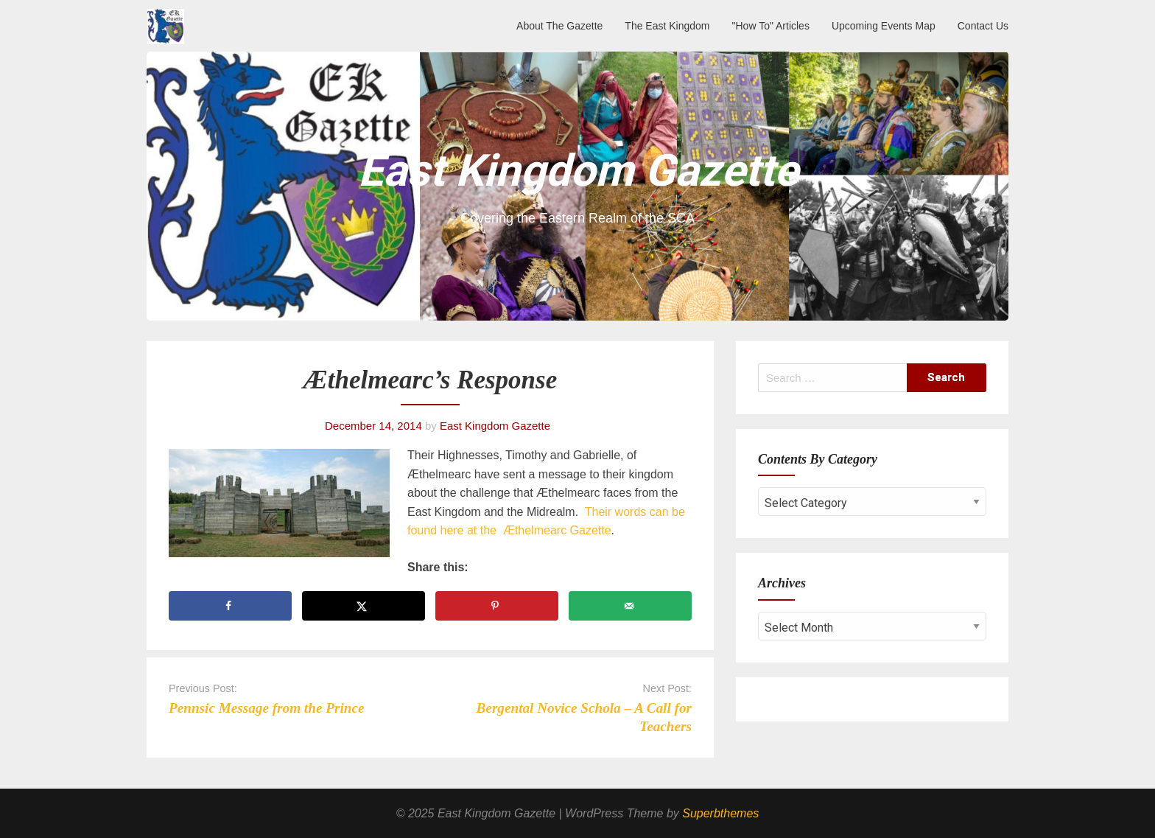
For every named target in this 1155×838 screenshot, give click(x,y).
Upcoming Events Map (883, 26)
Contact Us (983, 26)
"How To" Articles (771, 26)
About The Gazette (559, 26)
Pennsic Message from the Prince (266, 708)
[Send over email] (630, 606)
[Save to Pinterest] (496, 606)
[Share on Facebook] (230, 606)
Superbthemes (720, 813)
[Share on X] (363, 606)
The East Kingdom (667, 26)
